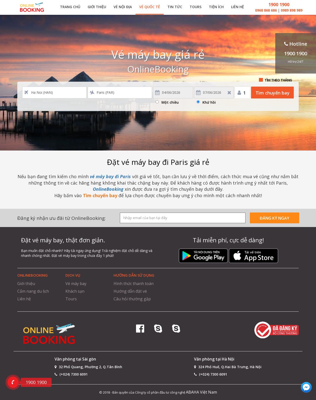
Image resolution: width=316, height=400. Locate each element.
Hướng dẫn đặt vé (130, 291)
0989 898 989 (291, 10)
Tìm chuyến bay (273, 93)
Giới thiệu (97, 6)
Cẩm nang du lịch (33, 291)
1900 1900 (278, 4)
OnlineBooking (108, 189)
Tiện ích (216, 6)
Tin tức (174, 6)
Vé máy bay (75, 283)
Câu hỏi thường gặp (132, 299)
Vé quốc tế (149, 6)
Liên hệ (237, 6)
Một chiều (170, 101)
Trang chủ (70, 6)
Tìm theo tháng (278, 80)
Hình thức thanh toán (134, 283)
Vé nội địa (123, 6)
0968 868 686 (266, 10)
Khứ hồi (209, 101)
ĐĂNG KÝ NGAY (274, 218)
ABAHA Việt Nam (201, 392)
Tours (195, 6)
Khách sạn (74, 291)
